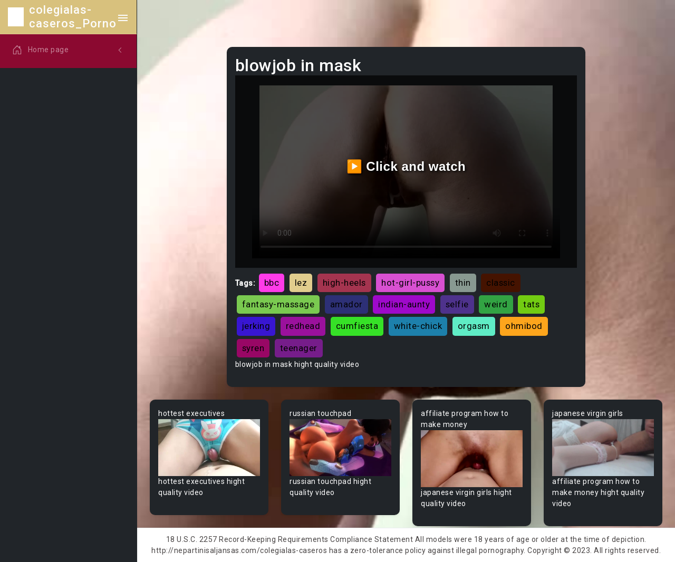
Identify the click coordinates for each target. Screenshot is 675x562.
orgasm (474, 326)
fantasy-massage (278, 304)
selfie (457, 304)
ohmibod (524, 326)
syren (253, 348)
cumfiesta (357, 326)
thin (463, 282)
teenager (298, 348)
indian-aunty (404, 304)
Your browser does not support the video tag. (209, 448)
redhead (303, 326)
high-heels (344, 282)
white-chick (418, 326)
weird (496, 304)
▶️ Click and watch (406, 166)
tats (531, 304)
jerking (256, 326)
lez (301, 282)
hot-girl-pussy (410, 282)
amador (346, 304)
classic (500, 282)
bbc (271, 282)
